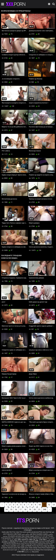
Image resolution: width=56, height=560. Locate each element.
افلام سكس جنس (27, 534)
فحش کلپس (50, 540)
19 (30, 509)
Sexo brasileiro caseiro (40, 534)
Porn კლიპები (16, 538)
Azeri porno (25, 548)
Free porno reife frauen (13, 534)
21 (39, 509)
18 (25, 509)
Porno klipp (43, 546)
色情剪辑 (31, 542)
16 (16, 509)
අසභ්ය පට (28, 552)
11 (44, 505)
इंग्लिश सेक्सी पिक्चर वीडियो (25, 540)
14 (6, 509)
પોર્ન (8, 540)
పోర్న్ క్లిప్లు (36, 540)
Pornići (46, 544)
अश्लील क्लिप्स (43, 540)
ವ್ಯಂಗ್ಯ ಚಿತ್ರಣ (14, 540)
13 (54, 505)
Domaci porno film (14, 548)
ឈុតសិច (25, 542)
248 (44, 509)
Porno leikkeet (33, 538)
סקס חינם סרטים (11, 550)
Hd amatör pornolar (14, 536)
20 (35, 509)
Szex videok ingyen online (30, 536)
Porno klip (28, 544)
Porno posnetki (11, 546)
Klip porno (35, 552)
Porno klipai (21, 544)
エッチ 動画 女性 (23, 550)
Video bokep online (35, 548)
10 (40, 505)
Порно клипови (37, 544)
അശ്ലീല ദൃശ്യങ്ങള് (9, 542)
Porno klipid (46, 548)
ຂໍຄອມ (38, 550)
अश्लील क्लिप (21, 552)
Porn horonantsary (47, 550)
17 (20, 509)
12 (49, 505)
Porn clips (15, 532)
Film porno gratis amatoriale (29, 532)
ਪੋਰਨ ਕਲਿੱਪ (19, 542)
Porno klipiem (12, 544)
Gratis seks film (7, 532)
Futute (47, 542)
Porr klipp (24, 538)
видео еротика (40, 542)
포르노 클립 (21, 546)
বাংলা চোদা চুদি (43, 536)
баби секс (41, 538)
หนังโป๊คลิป (28, 546)
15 (11, 509)
